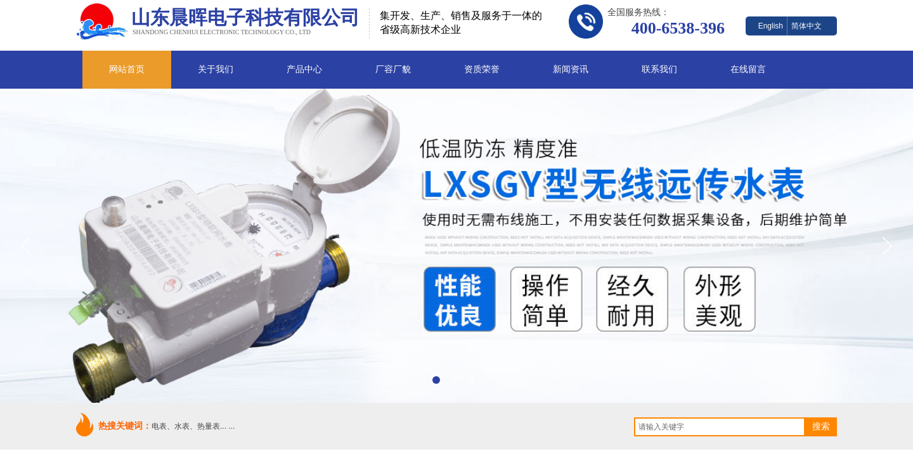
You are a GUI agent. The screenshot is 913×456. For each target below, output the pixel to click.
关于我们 (215, 69)
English (770, 26)
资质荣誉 (482, 69)
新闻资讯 (570, 69)
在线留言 (748, 69)
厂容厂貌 (393, 69)
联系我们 (659, 69)
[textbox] (719, 426)
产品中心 (304, 69)
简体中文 (806, 26)
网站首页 (127, 69)
